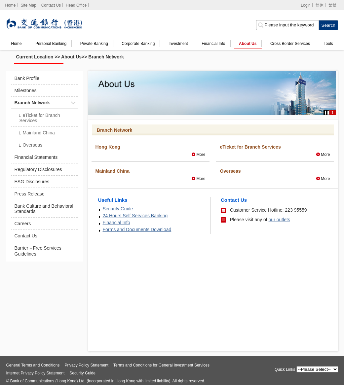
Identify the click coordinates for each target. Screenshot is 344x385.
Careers (23, 223)
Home (16, 43)
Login (305, 5)
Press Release (30, 193)
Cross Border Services (290, 43)
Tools (328, 43)
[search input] (287, 25)
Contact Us (51, 5)
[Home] (11, 5)
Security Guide (118, 208)
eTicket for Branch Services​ (39, 118)
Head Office (76, 5)
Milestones (26, 90)
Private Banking (94, 43)
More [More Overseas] (325, 178)
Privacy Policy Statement (86, 365)
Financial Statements (36, 157)
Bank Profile (27, 78)
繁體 (332, 5)
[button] (327, 113)
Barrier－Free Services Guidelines (38, 251)
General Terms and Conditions (33, 365)
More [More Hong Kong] (200, 154)
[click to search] (328, 25)
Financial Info (213, 43)
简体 (320, 5)
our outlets (279, 219)
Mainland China (36, 133)
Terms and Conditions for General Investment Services (161, 365)
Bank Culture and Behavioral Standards (44, 208)
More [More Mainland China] (200, 178)
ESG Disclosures (32, 181)
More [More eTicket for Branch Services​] (325, 154)
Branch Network (106, 56)
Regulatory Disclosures (38, 169)
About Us (247, 43)
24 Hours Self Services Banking (135, 215)
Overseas (30, 145)
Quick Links (285, 369)
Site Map (28, 5)
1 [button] (332, 112)
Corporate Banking (138, 43)
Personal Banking (50, 43)
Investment (178, 43)
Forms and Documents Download (137, 229)
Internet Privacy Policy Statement (35, 373)
